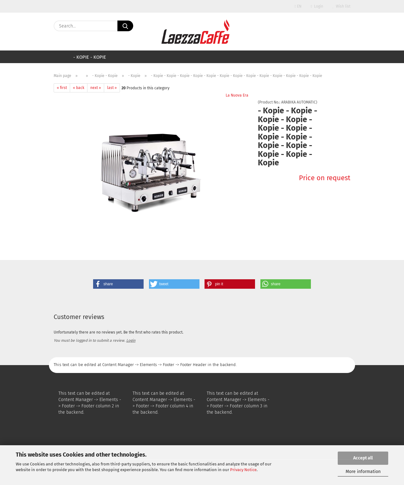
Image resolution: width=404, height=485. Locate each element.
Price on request (324, 178)
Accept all (363, 458)
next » (95, 88)
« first (62, 88)
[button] (118, 284)
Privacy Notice (243, 469)
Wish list (341, 6)
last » (112, 88)
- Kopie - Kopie (89, 57)
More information (363, 471)
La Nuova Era (237, 95)
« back (78, 88)
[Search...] (125, 26)
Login (317, 6)
